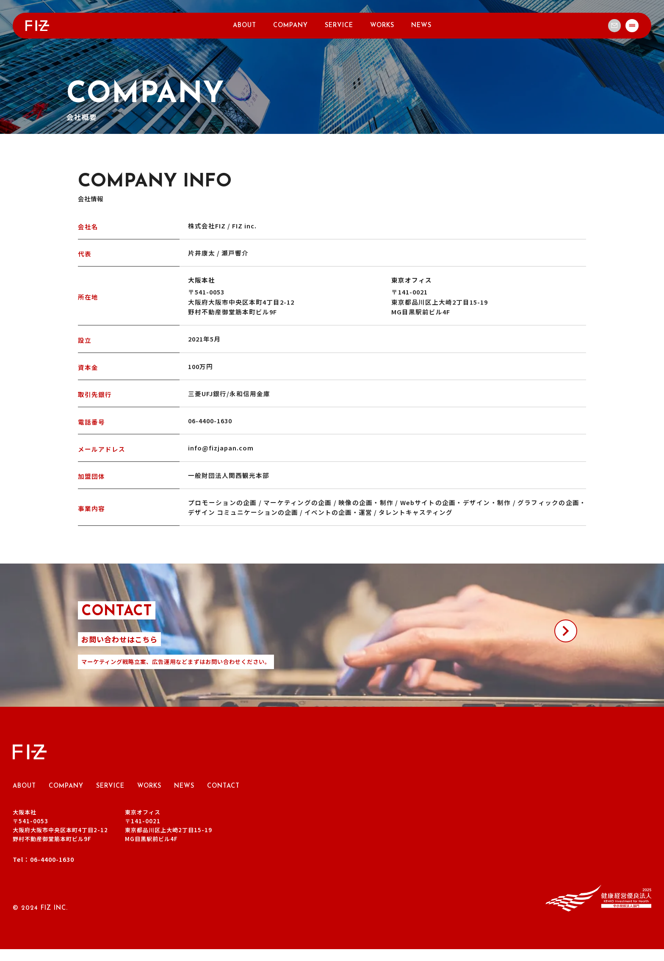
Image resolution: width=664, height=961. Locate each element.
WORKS (382, 27)
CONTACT (223, 797)
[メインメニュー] (631, 26)
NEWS (421, 27)
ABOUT (244, 27)
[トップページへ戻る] (37, 25)
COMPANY (290, 27)
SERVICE (339, 27)
